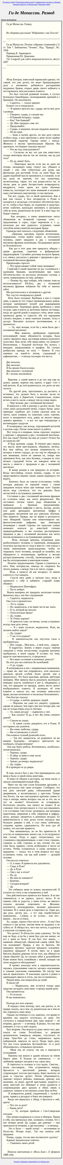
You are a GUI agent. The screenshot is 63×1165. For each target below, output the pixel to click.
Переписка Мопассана (24, 2)
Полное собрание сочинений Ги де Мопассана (31, 1162)
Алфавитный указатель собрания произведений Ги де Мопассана (36, 3)
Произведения (44, 4)
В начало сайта (9, 2)
